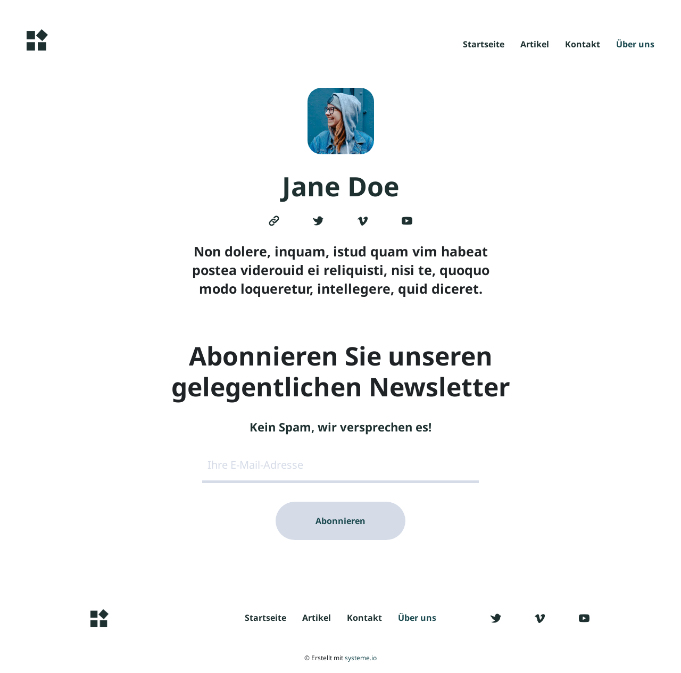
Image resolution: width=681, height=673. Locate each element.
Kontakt (582, 45)
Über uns (635, 45)
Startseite (483, 45)
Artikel (534, 45)
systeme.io (361, 657)
